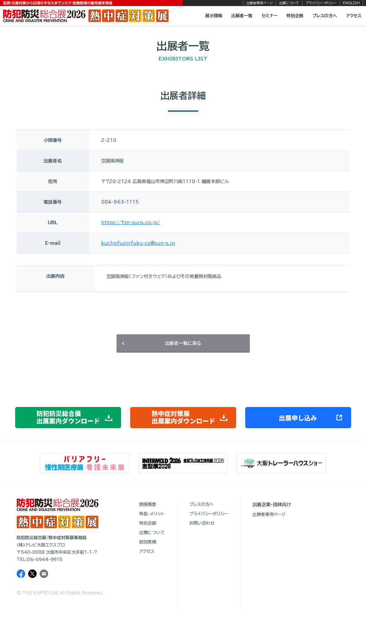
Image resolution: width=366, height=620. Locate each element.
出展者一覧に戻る (183, 343)
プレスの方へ (324, 16)
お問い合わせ (202, 523)
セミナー (269, 16)
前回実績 (147, 542)
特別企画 (294, 16)
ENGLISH (351, 3)
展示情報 (213, 16)
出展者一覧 (241, 16)
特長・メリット (151, 514)
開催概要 (147, 504)
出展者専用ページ (259, 3)
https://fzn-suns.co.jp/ (130, 222)
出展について (289, 3)
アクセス (353, 16)
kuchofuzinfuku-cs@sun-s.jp (138, 243)
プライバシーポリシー (321, 3)
